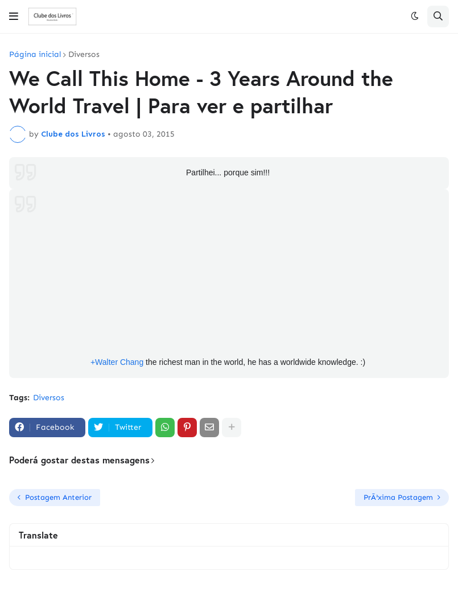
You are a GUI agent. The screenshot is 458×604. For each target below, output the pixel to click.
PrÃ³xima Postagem (398, 497)
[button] (13, 16)
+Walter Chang (116, 362)
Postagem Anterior (58, 497)
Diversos (84, 55)
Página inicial (35, 55)
